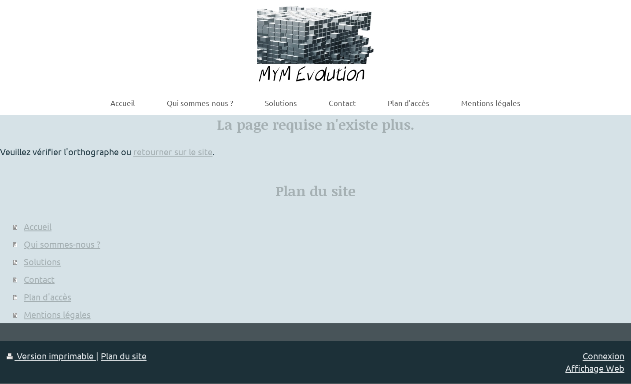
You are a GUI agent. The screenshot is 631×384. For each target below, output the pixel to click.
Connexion (603, 355)
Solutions (42, 261)
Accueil (37, 226)
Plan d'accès (47, 296)
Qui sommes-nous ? (62, 243)
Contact (39, 279)
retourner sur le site (173, 151)
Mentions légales (57, 314)
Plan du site (124, 355)
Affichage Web (594, 367)
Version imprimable (51, 355)
